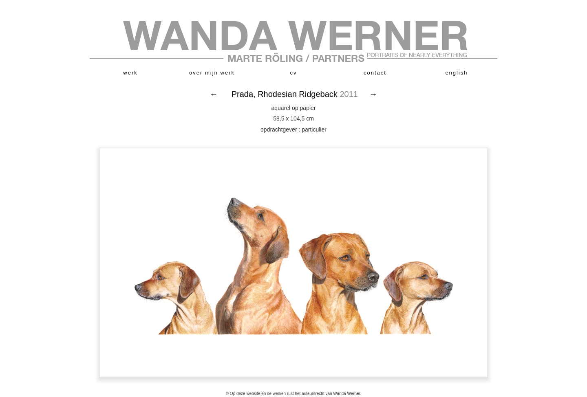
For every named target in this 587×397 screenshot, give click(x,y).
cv (293, 73)
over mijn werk (212, 73)
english (456, 73)
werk (130, 73)
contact (375, 73)
